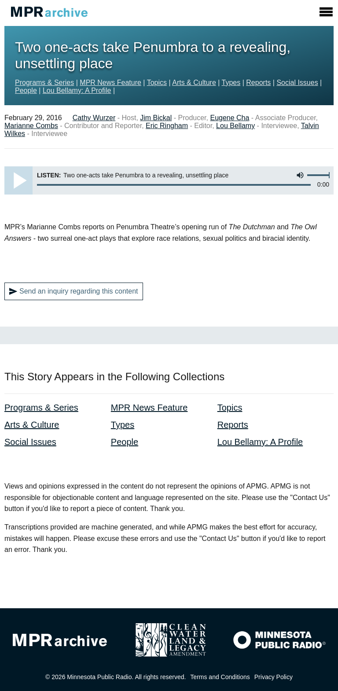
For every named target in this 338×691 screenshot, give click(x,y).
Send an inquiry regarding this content (73, 291)
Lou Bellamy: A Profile (77, 90)
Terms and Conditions (220, 676)
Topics (157, 82)
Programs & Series (44, 82)
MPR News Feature (110, 82)
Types (231, 82)
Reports (258, 82)
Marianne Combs (31, 125)
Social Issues (297, 82)
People (26, 90)
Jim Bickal (156, 117)
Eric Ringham (167, 125)
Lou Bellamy (235, 125)
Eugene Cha (229, 117)
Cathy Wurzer (94, 117)
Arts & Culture (194, 82)
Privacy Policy (273, 676)
